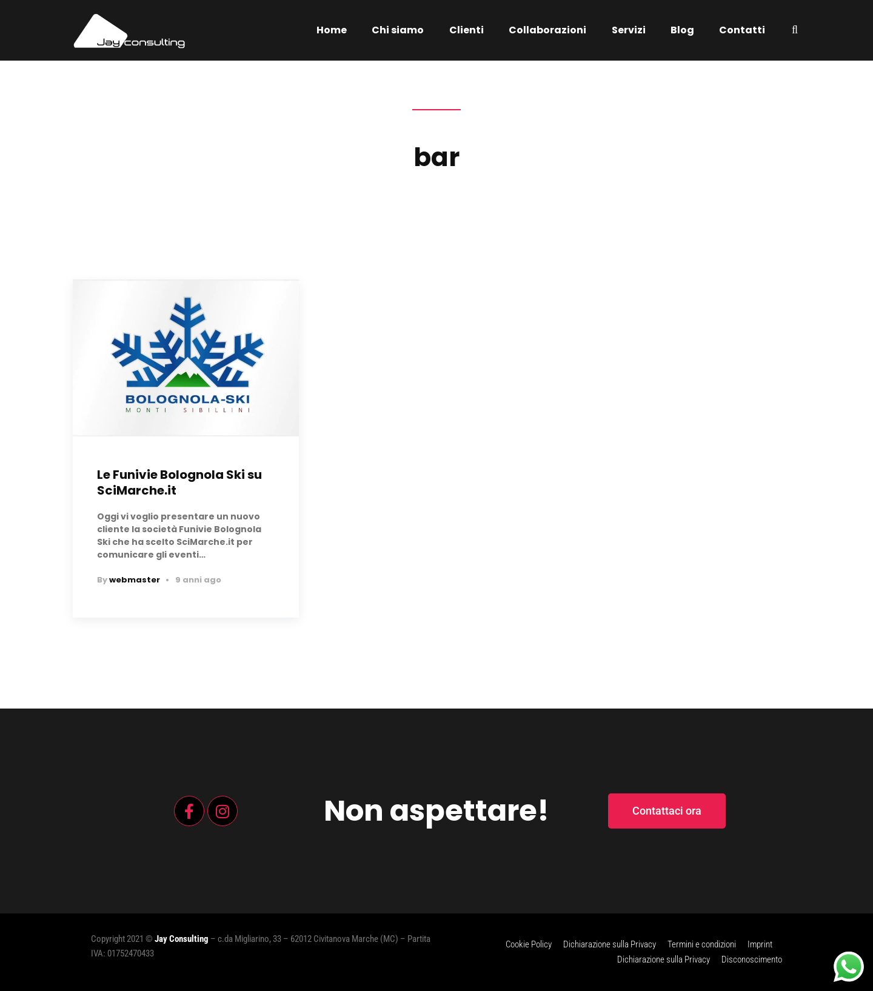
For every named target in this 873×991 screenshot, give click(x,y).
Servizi (629, 30)
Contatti (742, 30)
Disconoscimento (751, 959)
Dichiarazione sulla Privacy (609, 944)
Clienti (466, 30)
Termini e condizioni (701, 944)
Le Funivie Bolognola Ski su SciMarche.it (179, 482)
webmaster (134, 580)
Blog (682, 30)
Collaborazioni (547, 30)
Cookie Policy (529, 944)
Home (331, 30)
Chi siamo (398, 30)
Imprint (760, 944)
